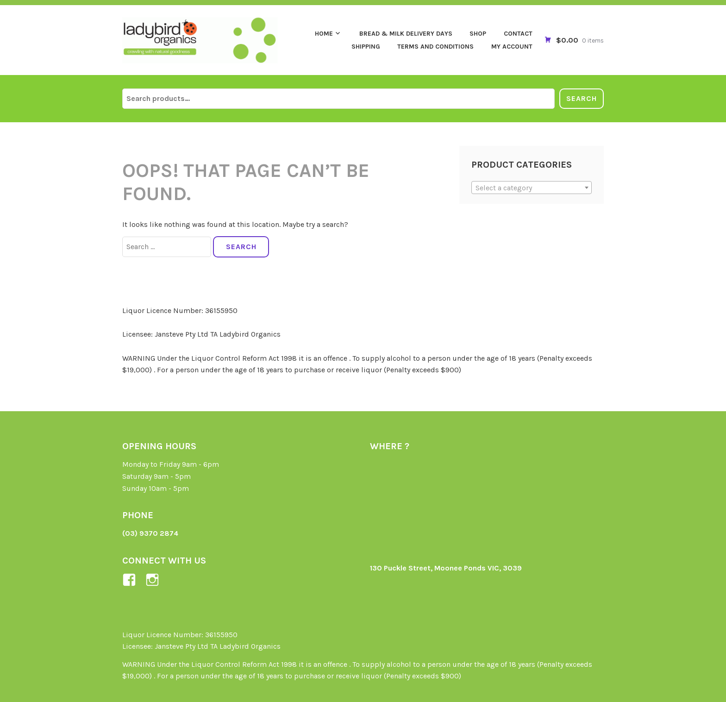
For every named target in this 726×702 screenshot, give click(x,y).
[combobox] (531, 187)
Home (324, 34)
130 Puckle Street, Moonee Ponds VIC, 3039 (446, 568)
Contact (518, 34)
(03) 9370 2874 (150, 533)
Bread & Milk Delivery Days (405, 34)
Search (581, 98)
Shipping (365, 46)
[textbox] (532, 188)
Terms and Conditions (435, 46)
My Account (511, 46)
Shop (477, 34)
